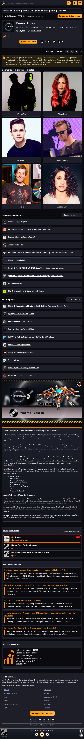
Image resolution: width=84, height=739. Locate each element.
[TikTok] (31, 720)
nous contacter (74, 62)
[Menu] (80, 3)
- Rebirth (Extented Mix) (23, 368)
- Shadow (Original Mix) (21, 329)
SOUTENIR (47, 690)
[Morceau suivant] (47, 734)
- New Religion (17, 260)
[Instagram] (44, 720)
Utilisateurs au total (24, 650)
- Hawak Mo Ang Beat (21, 314)
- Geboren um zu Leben (36, 268)
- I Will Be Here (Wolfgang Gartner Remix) (39, 306)
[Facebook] (49, 720)
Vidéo (6, 701)
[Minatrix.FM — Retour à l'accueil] (3, 3)
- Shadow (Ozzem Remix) (21, 237)
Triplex (21, 207)
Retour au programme (71, 531)
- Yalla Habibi (16, 245)
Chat (5, 708)
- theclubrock (20, 321)
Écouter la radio (22, 540)
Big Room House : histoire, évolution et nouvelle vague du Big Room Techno (36, 570)
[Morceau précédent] (36, 734)
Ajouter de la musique (70, 16)
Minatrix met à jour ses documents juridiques (23, 600)
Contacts (47, 708)
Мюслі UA (21, 114)
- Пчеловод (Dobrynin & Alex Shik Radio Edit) (29, 229)
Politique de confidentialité (38, 725)
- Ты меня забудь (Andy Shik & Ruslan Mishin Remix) (41, 252)
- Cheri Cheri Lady (20, 375)
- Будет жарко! (17, 221)
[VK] (53, 720)
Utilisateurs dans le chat (26, 653)
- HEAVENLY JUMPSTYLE (31, 337)
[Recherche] (38, 3)
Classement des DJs (11, 704)
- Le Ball (21, 352)
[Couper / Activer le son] (81, 731)
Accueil (5, 16)
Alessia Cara (62, 207)
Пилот (18, 537)
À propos (47, 693)
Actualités (47, 704)
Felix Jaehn (21, 160)
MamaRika (62, 114)
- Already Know (26, 291)
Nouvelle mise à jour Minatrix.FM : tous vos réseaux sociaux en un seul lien (35, 585)
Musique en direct (50, 697)
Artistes (19, 663)
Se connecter (75, 3)
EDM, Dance (23, 16)
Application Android (42, 713)
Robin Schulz (62, 160)
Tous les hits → (74, 299)
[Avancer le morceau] (44, 36)
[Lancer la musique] (42, 734)
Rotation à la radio (10, 693)
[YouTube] (40, 720)
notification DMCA (39, 65)
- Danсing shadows (19, 344)
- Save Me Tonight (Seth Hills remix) (36, 275)
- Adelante (14, 360)
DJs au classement (23, 661)
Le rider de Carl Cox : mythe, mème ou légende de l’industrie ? (30, 628)
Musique (12, 16)
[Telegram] (35, 720)
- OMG (15, 283)
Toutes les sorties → (72, 215)
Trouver (68, 3)
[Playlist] (81, 735)
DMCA (52, 725)
